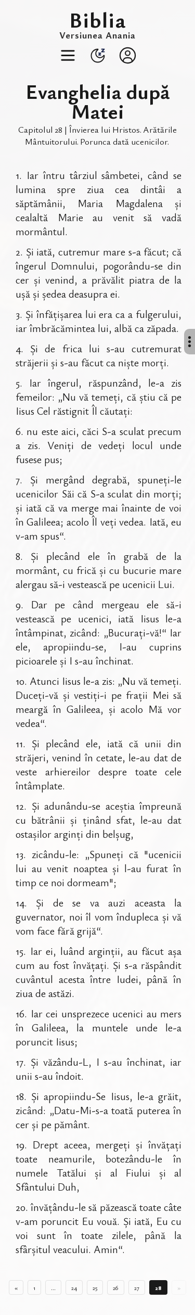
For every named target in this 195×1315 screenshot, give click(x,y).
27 (136, 1287)
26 (116, 1287)
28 (158, 1287)
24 (74, 1287)
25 (95, 1287)
